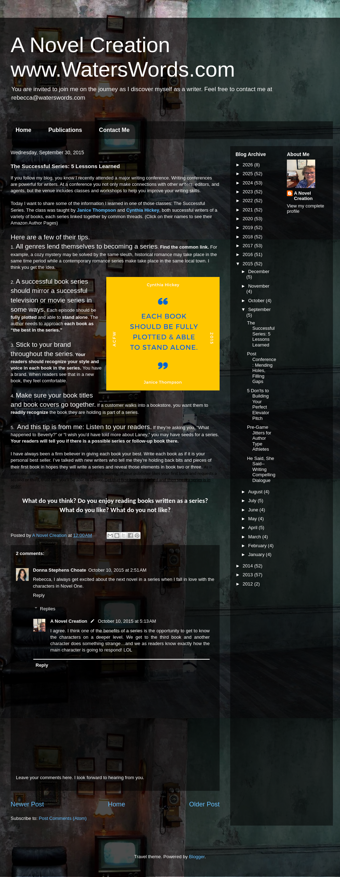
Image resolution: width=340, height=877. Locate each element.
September (259, 309)
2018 (248, 236)
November (259, 286)
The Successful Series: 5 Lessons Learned (260, 334)
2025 (248, 173)
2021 (248, 209)
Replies (47, 608)
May (253, 518)
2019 (248, 227)
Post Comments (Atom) (63, 818)
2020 (248, 218)
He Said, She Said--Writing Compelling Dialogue (261, 469)
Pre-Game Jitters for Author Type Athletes (259, 438)
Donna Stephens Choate (59, 570)
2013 (248, 574)
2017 (248, 245)
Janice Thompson (96, 210)
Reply (39, 595)
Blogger (197, 856)
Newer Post (27, 804)
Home (23, 130)
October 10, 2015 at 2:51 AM (117, 570)
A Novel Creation (68, 621)
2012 (248, 584)
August (256, 491)
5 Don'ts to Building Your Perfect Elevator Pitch (258, 404)
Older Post (204, 804)
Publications (65, 130)
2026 (248, 164)
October (257, 300)
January (257, 554)
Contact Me (114, 130)
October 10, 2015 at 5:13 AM (127, 621)
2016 (248, 254)
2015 (248, 263)
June (254, 509)
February (258, 545)
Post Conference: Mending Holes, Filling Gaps (261, 367)
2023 (248, 191)
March (255, 536)
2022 (248, 200)
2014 (248, 565)
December (259, 271)
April (253, 527)
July (253, 500)
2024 (248, 182)
